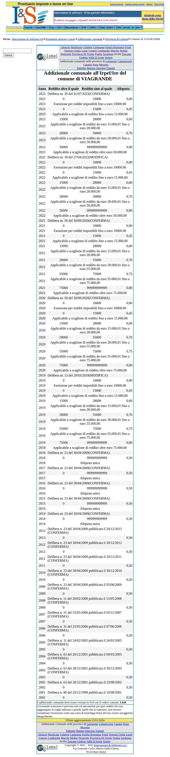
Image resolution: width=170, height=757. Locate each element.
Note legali (159, 4)
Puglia (98, 54)
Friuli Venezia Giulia (113, 734)
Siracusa (101, 68)
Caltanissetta (125, 61)
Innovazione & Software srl (27, 39)
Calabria (87, 47)
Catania (87, 64)
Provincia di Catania (116, 39)
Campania (98, 47)
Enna (95, 64)
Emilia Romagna (114, 47)
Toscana (126, 54)
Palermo (81, 68)
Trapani (110, 68)
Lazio (84, 50)
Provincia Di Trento (83, 54)
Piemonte (66, 54)
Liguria (92, 50)
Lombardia (104, 50)
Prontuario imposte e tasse (60, 39)
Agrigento (111, 61)
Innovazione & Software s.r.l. (110, 745)
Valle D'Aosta (96, 57)
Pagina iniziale (116, 4)
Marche (115, 50)
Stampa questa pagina (135, 4)
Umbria (83, 57)
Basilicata (76, 47)
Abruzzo (65, 47)
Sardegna (108, 54)
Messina (103, 64)
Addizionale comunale (90, 39)
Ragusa (91, 68)
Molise (124, 50)
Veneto (108, 57)
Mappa (149, 4)
